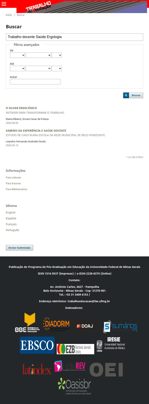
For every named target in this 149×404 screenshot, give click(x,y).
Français (11, 224)
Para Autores (13, 183)
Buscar (136, 95)
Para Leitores (13, 177)
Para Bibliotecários (16, 189)
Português (12, 230)
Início (9, 15)
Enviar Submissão (19, 247)
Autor (13, 77)
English (11, 212)
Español (11, 218)
